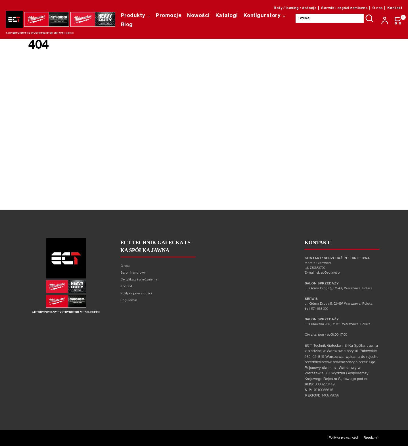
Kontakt (395, 8)
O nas (377, 8)
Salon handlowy (133, 272)
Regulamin (128, 300)
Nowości (198, 15)
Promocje (169, 15)
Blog (127, 25)
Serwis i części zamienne (344, 8)
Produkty (135, 15)
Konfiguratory (265, 15)
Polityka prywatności (136, 293)
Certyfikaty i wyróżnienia (138, 279)
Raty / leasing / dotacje (295, 8)
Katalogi (226, 15)
